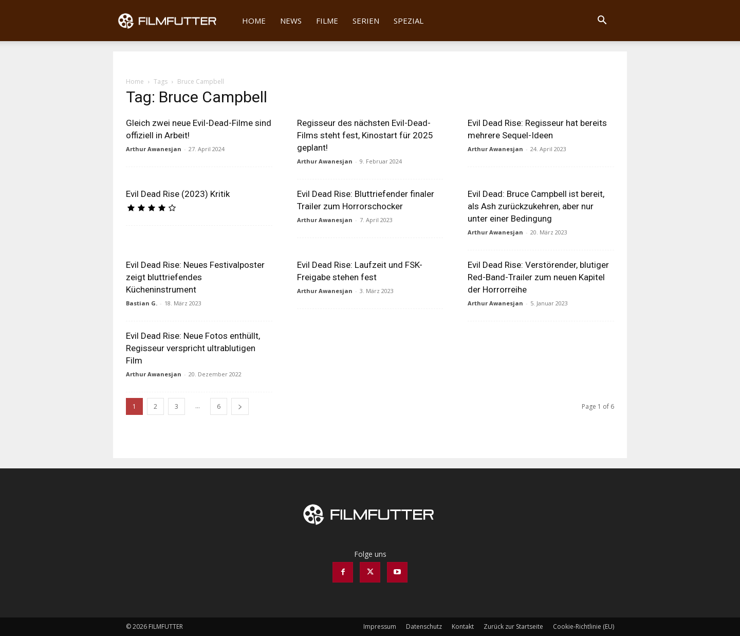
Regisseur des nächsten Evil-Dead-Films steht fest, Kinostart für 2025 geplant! (365, 135)
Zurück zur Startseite (513, 626)
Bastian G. (141, 303)
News (291, 20)
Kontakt (463, 626)
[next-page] (240, 406)
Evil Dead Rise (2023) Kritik (178, 194)
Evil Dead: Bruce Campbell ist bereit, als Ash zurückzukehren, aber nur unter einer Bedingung (536, 206)
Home (254, 20)
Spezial (408, 20)
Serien (366, 20)
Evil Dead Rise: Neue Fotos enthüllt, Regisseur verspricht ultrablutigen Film (193, 348)
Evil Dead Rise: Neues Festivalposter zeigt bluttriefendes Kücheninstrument (195, 277)
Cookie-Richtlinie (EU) (583, 626)
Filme (327, 20)
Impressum (379, 626)
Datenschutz (424, 626)
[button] (601, 21)
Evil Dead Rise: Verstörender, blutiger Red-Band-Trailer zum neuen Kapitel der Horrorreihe (538, 277)
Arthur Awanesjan (153, 149)
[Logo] (174, 20)
